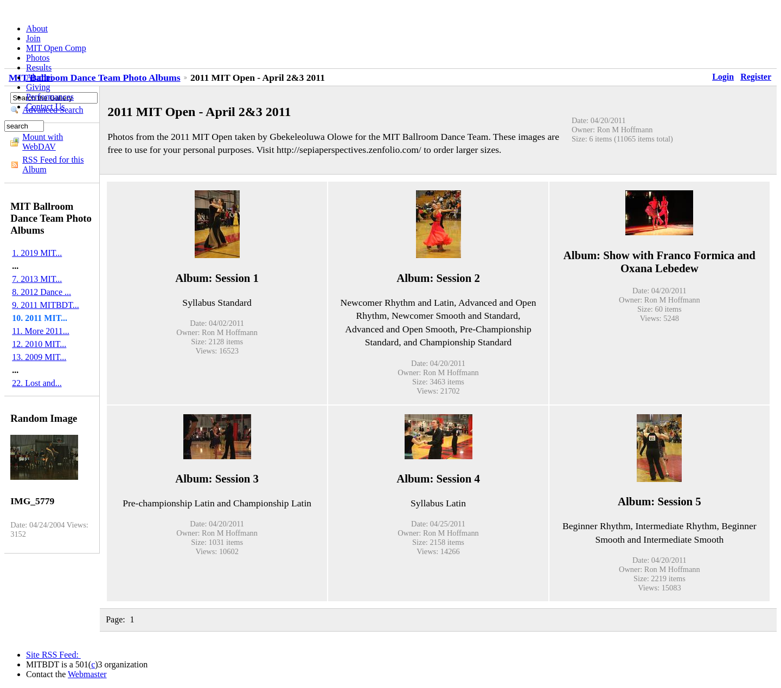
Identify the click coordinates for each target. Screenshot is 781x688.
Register (755, 76)
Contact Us (45, 106)
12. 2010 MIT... (39, 344)
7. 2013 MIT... (37, 279)
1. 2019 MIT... (37, 253)
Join (33, 38)
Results (39, 67)
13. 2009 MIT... (39, 357)
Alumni (39, 77)
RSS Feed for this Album (53, 164)
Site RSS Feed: (53, 654)
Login (723, 76)
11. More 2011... (40, 331)
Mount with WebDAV (42, 141)
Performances (50, 96)
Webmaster (87, 674)
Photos (38, 57)
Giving (38, 87)
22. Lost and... (37, 383)
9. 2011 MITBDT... (45, 305)
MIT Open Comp (56, 48)
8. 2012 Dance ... (41, 292)
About (37, 28)
